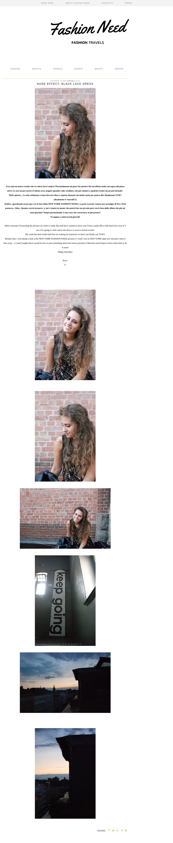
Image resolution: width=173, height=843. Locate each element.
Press (128, 3)
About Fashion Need (78, 3)
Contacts (107, 3)
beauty (99, 69)
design (119, 69)
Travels (58, 69)
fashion (15, 69)
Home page (47, 3)
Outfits (36, 69)
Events (78, 69)
